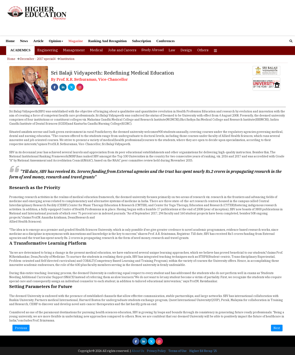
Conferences (165, 41)
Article (38, 41)
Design (186, 50)
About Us (138, 351)
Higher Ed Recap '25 (203, 351)
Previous (21, 328)
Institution (67, 59)
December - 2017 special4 (38, 59)
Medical (96, 50)
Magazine (75, 41)
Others (203, 50)
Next (276, 328)
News (24, 41)
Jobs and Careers (122, 50)
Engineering (47, 50)
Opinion (56, 41)
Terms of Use (177, 351)
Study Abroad (152, 50)
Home (10, 41)
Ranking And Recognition (107, 41)
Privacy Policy (156, 351)
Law (172, 50)
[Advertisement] (194, 18)
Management (74, 50)
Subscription (141, 41)
